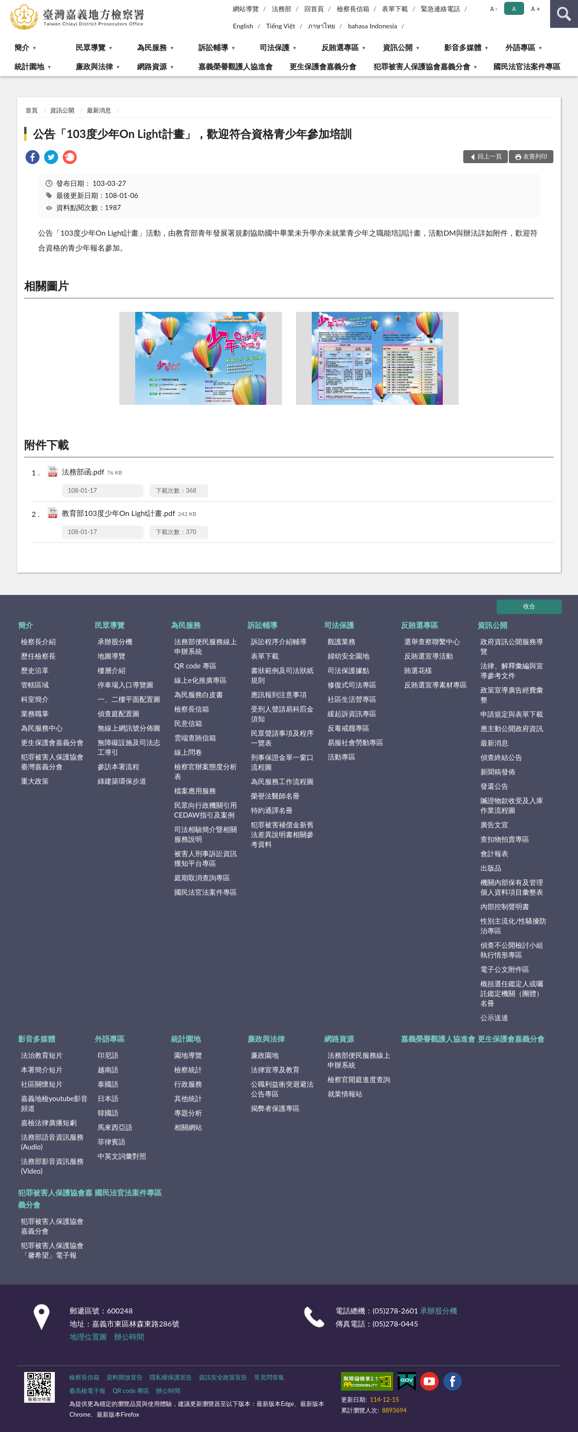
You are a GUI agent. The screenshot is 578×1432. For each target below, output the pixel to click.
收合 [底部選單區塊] (529, 606)
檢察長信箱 (353, 9)
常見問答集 (269, 1377)
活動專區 (341, 756)
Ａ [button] (514, 9)
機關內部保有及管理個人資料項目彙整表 (511, 887)
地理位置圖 (88, 1336)
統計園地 (29, 66)
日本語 (108, 1098)
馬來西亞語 (115, 1127)
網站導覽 (246, 9)
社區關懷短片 (42, 1084)
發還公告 (494, 786)
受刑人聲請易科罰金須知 (282, 714)
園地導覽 (188, 1055)
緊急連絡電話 (440, 9)
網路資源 (152, 66)
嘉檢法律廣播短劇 (49, 1122)
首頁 (32, 110)
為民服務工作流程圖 (282, 781)
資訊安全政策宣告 (223, 1377)
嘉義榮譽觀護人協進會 (235, 66)
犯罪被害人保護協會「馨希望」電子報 (52, 1250)
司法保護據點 (348, 670)
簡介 (21, 47)
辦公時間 (129, 1336)
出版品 (490, 868)
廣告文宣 (494, 824)
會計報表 (494, 853)
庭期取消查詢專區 (202, 877)
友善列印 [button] (535, 156)
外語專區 (520, 47)
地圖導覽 (111, 656)
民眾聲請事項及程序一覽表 (282, 738)
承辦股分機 (115, 641)
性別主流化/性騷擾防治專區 (513, 926)
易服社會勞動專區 (355, 742)
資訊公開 (398, 47)
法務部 (281, 9)
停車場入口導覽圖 (125, 684)
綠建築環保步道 (122, 781)
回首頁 (314, 9)
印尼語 (108, 1055)
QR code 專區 (195, 665)
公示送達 (494, 1017)
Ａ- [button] (493, 9)
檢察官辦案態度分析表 (205, 771)
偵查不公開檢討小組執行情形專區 (511, 950)
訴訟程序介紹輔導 (279, 641)
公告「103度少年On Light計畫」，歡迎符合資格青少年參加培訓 (192, 133)
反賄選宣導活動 (428, 656)
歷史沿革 (35, 670)
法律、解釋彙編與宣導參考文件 (511, 670)
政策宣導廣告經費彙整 (511, 695)
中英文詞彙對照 (122, 1156)
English (243, 26)
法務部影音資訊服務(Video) (52, 1166)
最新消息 (99, 110)
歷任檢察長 (38, 656)
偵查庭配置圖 (118, 713)
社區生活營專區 (352, 699)
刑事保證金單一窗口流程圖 (282, 762)
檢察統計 (188, 1069)
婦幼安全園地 (348, 656)
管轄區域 (35, 684)
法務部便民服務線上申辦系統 (205, 646)
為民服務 (152, 47)
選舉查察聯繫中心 (432, 641)
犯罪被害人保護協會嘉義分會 (422, 66)
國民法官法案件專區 (526, 66)
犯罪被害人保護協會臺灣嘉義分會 (52, 761)
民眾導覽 (90, 47)
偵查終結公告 (501, 757)
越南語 (108, 1069)
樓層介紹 (111, 670)
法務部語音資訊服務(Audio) (52, 1142)
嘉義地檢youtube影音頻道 (54, 1103)
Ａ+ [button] (535, 9)
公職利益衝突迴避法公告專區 (282, 1089)
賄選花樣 (418, 670)
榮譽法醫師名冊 (275, 796)
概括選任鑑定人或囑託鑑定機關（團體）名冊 (511, 993)
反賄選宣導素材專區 (435, 684)
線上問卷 (188, 752)
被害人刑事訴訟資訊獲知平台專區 (205, 858)
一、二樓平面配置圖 (129, 699)
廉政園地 (265, 1055)
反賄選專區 (340, 47)
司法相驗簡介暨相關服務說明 (205, 834)
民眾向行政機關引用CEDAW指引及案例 (205, 810)
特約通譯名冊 (272, 810)
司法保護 (274, 47)
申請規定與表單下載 (511, 714)
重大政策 (35, 781)
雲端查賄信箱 (195, 737)
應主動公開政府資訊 (511, 728)
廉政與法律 (94, 66)
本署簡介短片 (42, 1069)
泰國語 (108, 1084)
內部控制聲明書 (504, 906)
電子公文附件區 (504, 969)
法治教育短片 (42, 1055)
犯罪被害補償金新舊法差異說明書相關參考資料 (282, 834)
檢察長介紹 (38, 641)
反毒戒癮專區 (348, 728)
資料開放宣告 (124, 1377)
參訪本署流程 (118, 766)
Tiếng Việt (281, 26)
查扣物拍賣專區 (504, 839)
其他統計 (188, 1098)
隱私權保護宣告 (171, 1377)
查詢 (564, 14)
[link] (32, 158)
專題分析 (188, 1113)
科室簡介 (35, 699)
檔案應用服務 (195, 790)
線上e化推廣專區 (200, 680)
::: (7, 7)
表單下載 (395, 9)
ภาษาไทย (321, 26)
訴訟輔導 (213, 47)
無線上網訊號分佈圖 (129, 728)
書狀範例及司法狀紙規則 (282, 675)
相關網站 (188, 1127)
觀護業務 (341, 641)
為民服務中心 (42, 728)
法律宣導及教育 (275, 1069)
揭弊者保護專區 (275, 1108)
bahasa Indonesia (372, 26)
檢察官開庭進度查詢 (359, 1079)
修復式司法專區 (352, 684)
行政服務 (188, 1084)
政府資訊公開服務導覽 (511, 646)
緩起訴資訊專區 (352, 713)
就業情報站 (345, 1093)
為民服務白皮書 (198, 694)
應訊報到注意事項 (279, 694)
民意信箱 (188, 723)
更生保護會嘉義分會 (322, 66)
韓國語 (108, 1113)
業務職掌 (35, 713)
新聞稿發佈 (497, 771)
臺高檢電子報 (87, 1390)
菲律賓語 (111, 1141)
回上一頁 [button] (490, 156)
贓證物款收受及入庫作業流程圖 (511, 805)
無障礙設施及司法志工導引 (129, 747)
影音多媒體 (462, 47)
